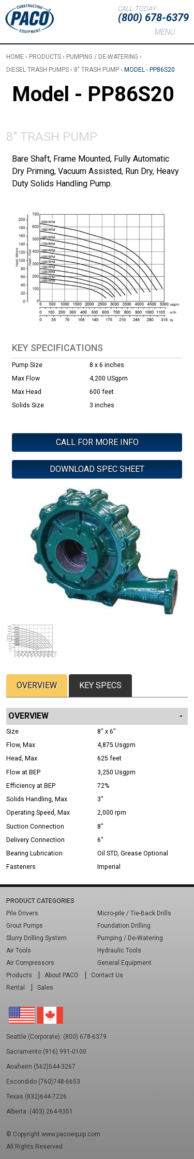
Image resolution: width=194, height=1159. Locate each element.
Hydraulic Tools (119, 950)
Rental (15, 987)
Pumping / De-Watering (102, 56)
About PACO (61, 975)
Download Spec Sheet (97, 469)
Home (15, 56)
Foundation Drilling (124, 925)
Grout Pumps (24, 925)
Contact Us (107, 975)
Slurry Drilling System (36, 938)
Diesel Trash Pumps (37, 69)
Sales (45, 987)
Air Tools (18, 950)
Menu (165, 32)
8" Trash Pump (96, 69)
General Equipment (124, 962)
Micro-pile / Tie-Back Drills (134, 913)
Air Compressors (30, 962)
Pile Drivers (22, 913)
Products (45, 56)
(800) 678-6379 (153, 17)
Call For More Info (97, 442)
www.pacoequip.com (70, 1134)
